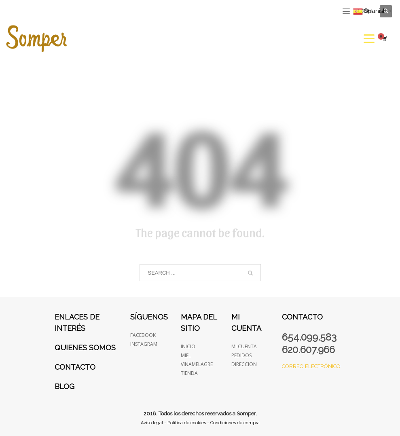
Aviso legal (152, 422)
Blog (64, 386)
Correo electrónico (311, 366)
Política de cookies (186, 422)
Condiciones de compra (235, 422)
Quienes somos (85, 347)
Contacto (75, 367)
